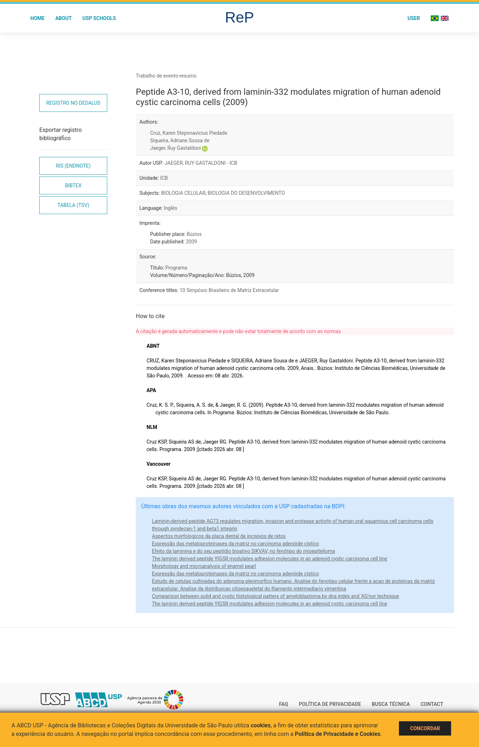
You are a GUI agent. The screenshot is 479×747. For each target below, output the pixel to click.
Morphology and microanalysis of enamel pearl (204, 566)
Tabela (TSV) (73, 205)
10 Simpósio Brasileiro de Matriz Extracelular (229, 290)
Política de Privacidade (330, 704)
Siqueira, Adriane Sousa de (179, 140)
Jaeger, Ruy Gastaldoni (175, 148)
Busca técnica (391, 704)
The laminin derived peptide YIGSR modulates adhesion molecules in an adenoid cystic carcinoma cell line (269, 559)
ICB (164, 178)
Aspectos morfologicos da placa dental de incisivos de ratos (219, 536)
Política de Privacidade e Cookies (338, 734)
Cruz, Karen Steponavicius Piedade (188, 133)
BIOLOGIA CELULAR (183, 193)
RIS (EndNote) (73, 166)
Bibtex (73, 185)
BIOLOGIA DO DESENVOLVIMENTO (246, 193)
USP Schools (99, 18)
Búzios (194, 234)
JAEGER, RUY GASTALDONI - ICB (201, 163)
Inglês (170, 208)
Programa (176, 268)
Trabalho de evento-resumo (166, 76)
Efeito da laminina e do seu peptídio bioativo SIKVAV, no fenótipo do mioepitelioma (243, 551)
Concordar (425, 728)
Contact (432, 704)
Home (37, 18)
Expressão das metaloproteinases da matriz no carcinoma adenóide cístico (235, 543)
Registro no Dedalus (73, 103)
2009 (191, 241)
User (414, 18)
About (63, 18)
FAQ (283, 704)
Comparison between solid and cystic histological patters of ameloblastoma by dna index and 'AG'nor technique (275, 596)
